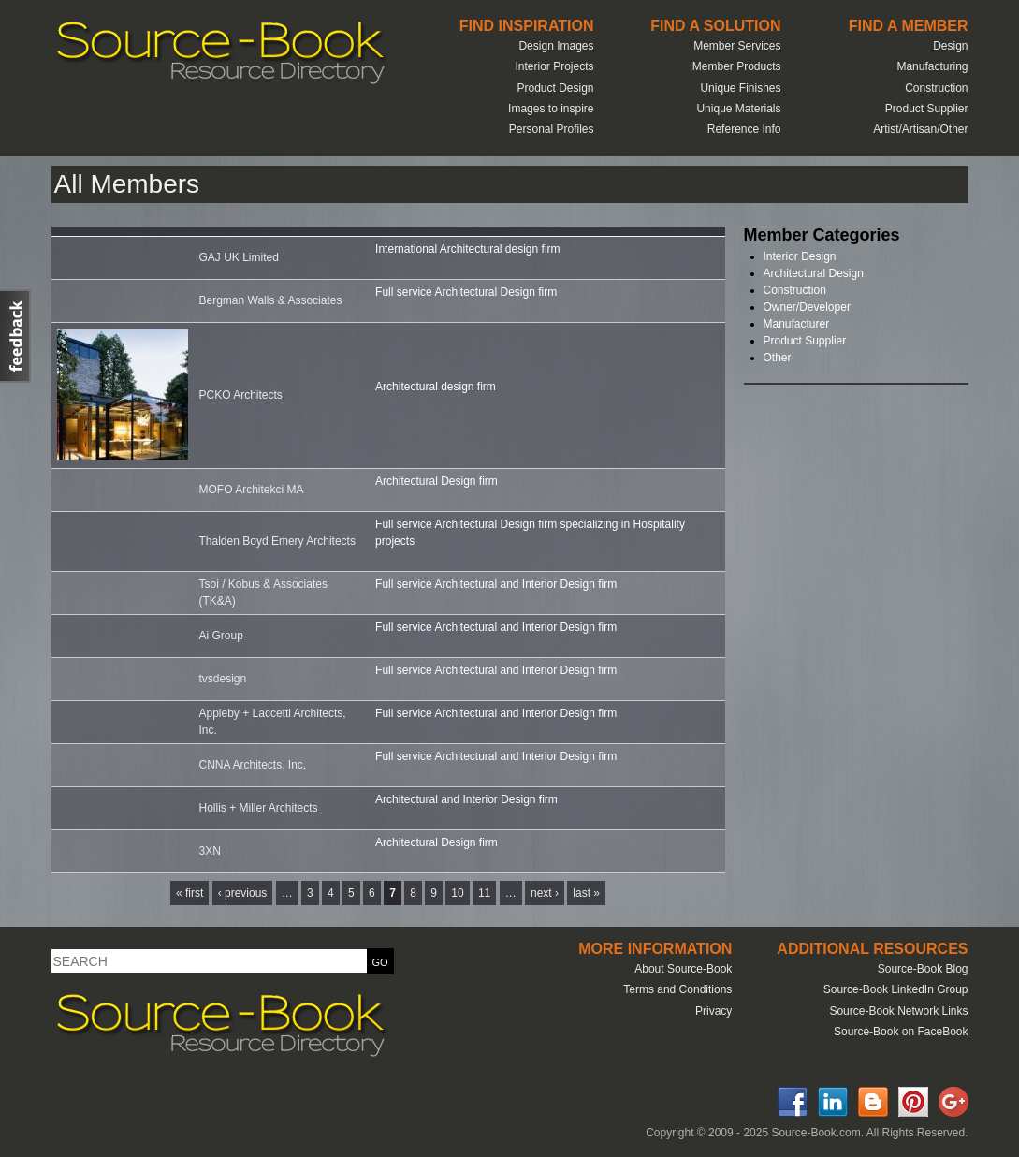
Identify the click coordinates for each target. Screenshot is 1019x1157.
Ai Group (221, 635)
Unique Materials (738, 108)
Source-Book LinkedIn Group (895, 989)
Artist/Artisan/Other (920, 129)
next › (545, 893)
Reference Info (744, 129)
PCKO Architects (241, 395)
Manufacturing (932, 66)
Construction (936, 88)
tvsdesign (223, 678)
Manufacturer (797, 323)
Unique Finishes (740, 88)
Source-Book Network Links (898, 1011)
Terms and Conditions (677, 989)
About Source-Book (683, 968)
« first (189, 893)
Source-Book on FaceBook (901, 1031)
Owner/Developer (807, 307)
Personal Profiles (551, 129)
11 (484, 893)
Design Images (555, 45)
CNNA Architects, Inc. (253, 764)
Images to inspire (550, 108)
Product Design (555, 88)
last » (586, 893)
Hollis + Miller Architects (258, 807)
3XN (210, 850)
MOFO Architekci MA (251, 489)
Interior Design (800, 256)
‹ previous (243, 893)
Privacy (713, 1011)
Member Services (736, 45)
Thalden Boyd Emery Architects (277, 541)
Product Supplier (926, 108)
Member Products (736, 66)
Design (950, 45)
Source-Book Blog (923, 968)
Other (778, 357)
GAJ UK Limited (239, 257)
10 (457, 893)
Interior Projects (554, 66)
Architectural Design (814, 273)
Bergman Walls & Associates (270, 300)
